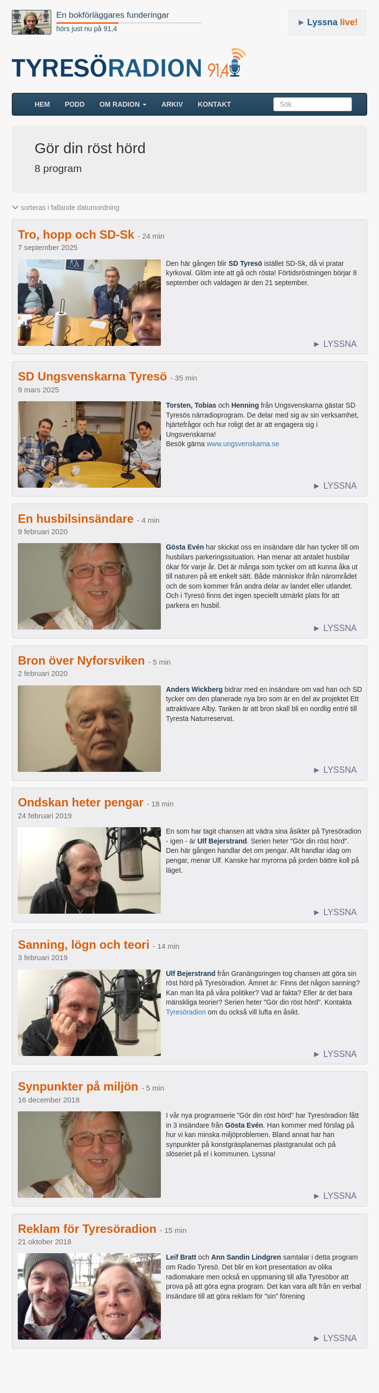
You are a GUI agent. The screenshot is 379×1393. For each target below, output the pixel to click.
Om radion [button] (123, 104)
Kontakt (214, 104)
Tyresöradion (186, 1012)
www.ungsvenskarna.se (243, 444)
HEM (46, 103)
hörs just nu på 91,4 (86, 29)
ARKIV (172, 104)
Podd (74, 104)
